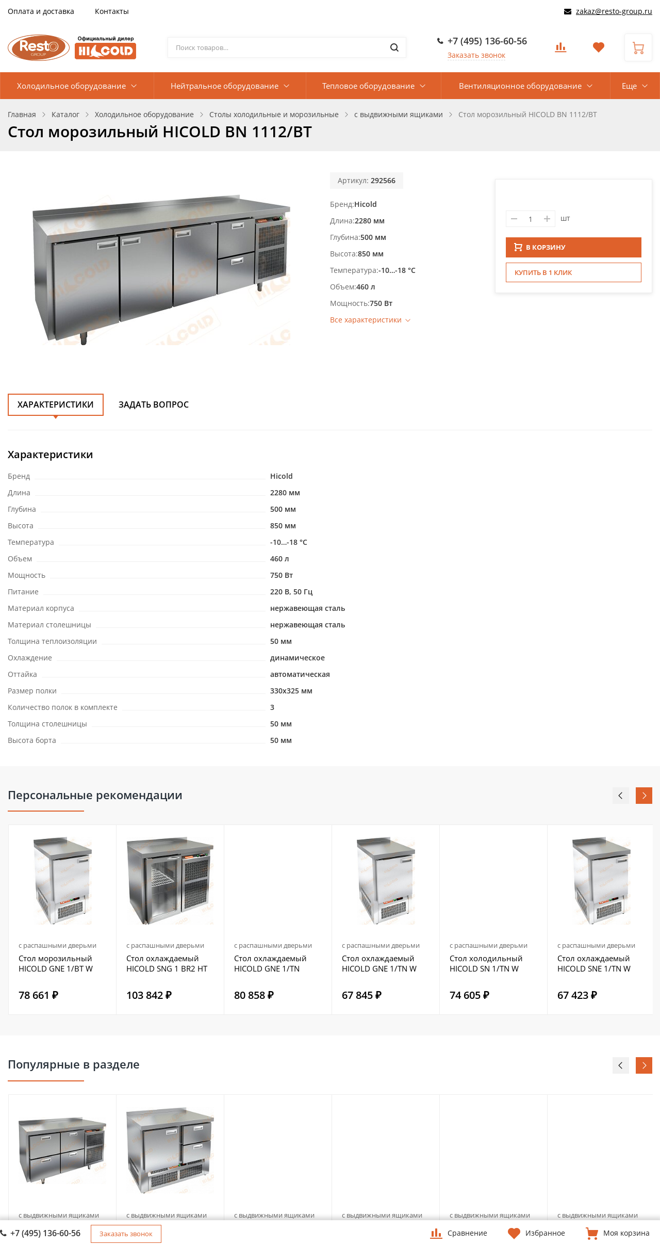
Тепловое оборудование (368, 85)
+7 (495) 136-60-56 (487, 41)
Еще (629, 85)
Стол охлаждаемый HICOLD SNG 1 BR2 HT (166, 963)
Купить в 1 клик (543, 275)
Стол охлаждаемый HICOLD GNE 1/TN (270, 963)
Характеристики (56, 404)
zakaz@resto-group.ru (614, 11)
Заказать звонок (476, 55)
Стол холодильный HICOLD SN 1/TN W (486, 963)
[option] (63, 919)
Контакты (112, 11)
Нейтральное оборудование (224, 85)
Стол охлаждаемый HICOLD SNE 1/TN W (594, 963)
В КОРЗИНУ (540, 250)
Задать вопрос (154, 404)
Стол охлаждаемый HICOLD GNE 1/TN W (379, 963)
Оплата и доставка (41, 11)
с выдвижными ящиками (59, 1215)
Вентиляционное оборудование (520, 85)
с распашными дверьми (57, 945)
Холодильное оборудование (71, 85)
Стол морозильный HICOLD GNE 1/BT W (56, 963)
